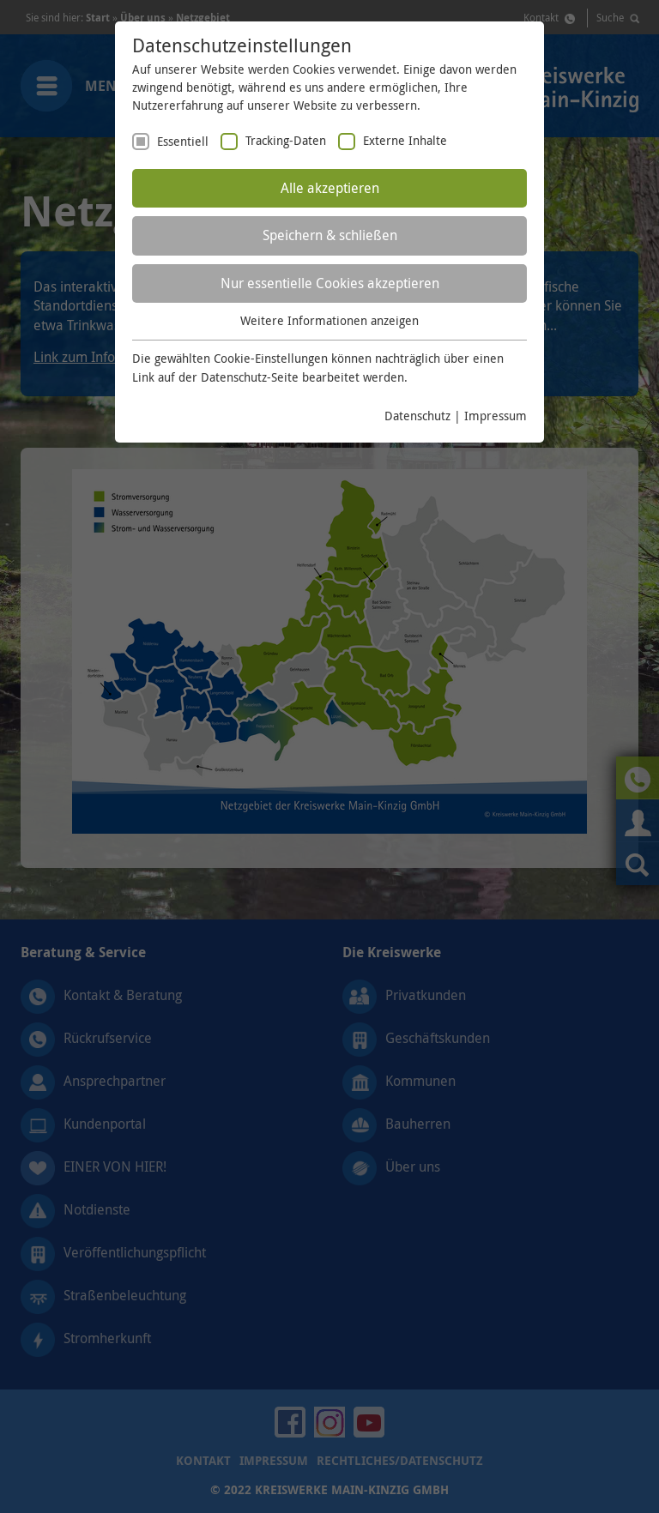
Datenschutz (417, 415)
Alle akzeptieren (330, 187)
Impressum (495, 415)
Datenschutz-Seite (250, 377)
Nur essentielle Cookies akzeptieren (330, 283)
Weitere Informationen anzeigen (329, 320)
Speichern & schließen (330, 235)
